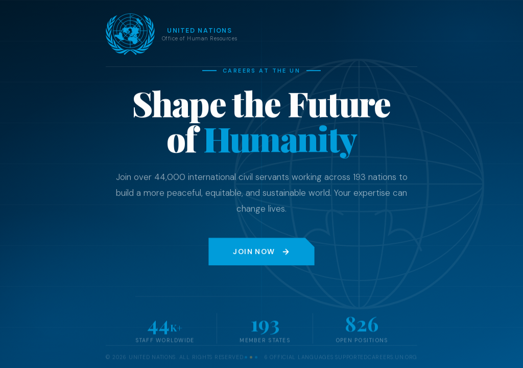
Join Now (261, 252)
